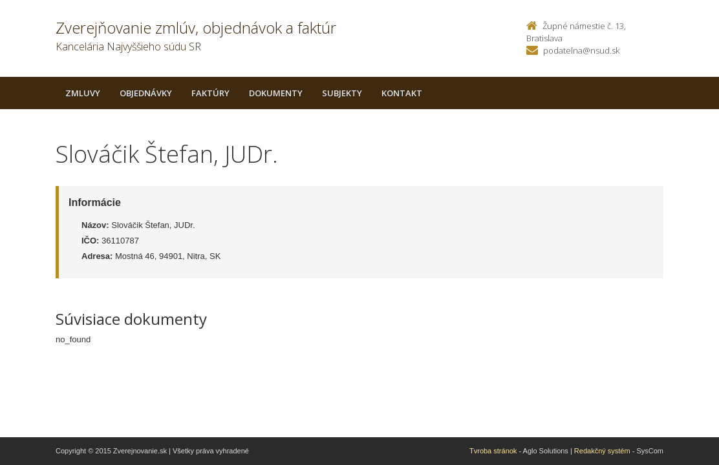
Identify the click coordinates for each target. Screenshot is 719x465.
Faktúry (210, 93)
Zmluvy (82, 93)
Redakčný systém (602, 451)
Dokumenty (276, 93)
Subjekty (342, 93)
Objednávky (146, 93)
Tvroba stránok (493, 451)
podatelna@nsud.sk (581, 50)
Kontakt (401, 93)
